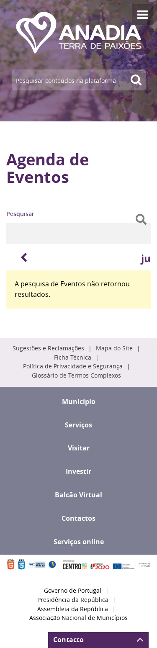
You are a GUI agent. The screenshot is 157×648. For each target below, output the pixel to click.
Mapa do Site (114, 348)
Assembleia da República (72, 609)
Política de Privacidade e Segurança (73, 366)
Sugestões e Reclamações (48, 348)
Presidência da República (72, 600)
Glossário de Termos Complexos (76, 375)
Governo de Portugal (72, 590)
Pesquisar (20, 214)
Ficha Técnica (72, 357)
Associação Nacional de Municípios (78, 618)
